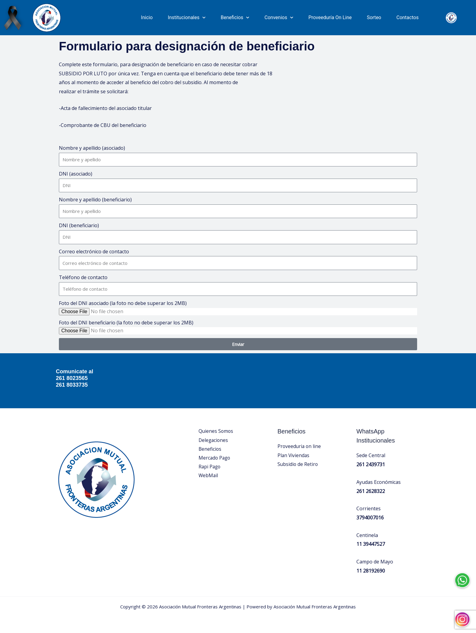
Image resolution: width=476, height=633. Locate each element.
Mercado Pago (215, 458)
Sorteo (374, 17)
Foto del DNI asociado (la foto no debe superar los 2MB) (123, 303)
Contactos (407, 17)
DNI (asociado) (75, 173)
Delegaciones (214, 440)
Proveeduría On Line (330, 17)
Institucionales (187, 17)
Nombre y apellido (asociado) (92, 148)
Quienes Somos (216, 431)
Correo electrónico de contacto (94, 251)
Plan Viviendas (293, 455)
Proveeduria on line (299, 446)
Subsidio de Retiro (298, 464)
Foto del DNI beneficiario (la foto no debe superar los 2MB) (126, 322)
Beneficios (235, 17)
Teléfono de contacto (83, 277)
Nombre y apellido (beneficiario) (95, 199)
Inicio (146, 17)
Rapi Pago (210, 467)
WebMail (209, 476)
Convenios (278, 17)
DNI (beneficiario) (79, 225)
